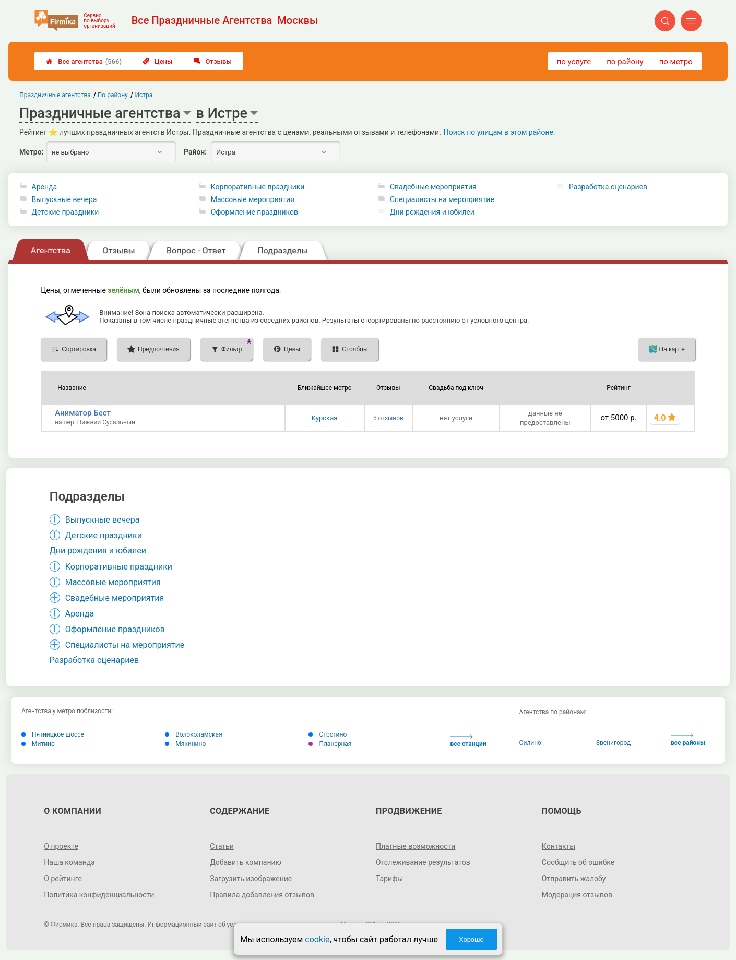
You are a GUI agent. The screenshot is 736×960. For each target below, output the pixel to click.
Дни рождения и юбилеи (432, 212)
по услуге (574, 61)
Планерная (329, 744)
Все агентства (84, 61)
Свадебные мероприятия (433, 187)
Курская (325, 418)
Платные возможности (415, 846)
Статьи (222, 846)
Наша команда (69, 862)
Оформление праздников (254, 212)
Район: (195, 152)
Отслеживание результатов (423, 862)
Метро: (31, 152)
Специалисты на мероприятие (442, 199)
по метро (676, 61)
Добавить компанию (245, 862)
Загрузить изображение (251, 878)
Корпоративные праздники (258, 187)
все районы (688, 739)
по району (625, 61)
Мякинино (185, 744)
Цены (158, 61)
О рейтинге (63, 878)
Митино (38, 744)
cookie (317, 939)
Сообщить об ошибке (578, 862)
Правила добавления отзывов (262, 895)
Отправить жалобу (574, 878)
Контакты (558, 846)
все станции (468, 741)
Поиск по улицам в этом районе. (499, 132)
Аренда (44, 187)
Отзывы (213, 61)
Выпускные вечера (64, 199)
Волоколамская (193, 734)
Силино (530, 742)
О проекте (61, 846)
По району (113, 95)
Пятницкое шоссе (52, 734)
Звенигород (613, 742)
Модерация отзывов (577, 895)
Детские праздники (65, 212)
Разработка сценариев (608, 187)
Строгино (327, 734)
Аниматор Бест (83, 413)
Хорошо (471, 939)
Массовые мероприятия (252, 199)
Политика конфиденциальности (99, 895)
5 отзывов (388, 418)
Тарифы (389, 878)
